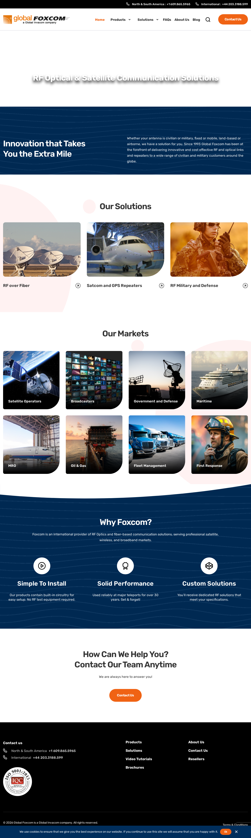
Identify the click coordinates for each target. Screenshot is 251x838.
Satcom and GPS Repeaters (114, 285)
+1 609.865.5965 (178, 4)
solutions (134, 750)
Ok (225, 831)
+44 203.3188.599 (235, 4)
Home (100, 20)
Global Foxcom (23, 822)
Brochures (135, 767)
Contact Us (233, 19)
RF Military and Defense (194, 285)
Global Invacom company (55, 822)
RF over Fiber (16, 285)
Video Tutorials (139, 759)
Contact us (198, 750)
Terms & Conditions (235, 825)
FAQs (167, 20)
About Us (181, 20)
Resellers (196, 759)
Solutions (145, 20)
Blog (196, 20)
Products (118, 20)
